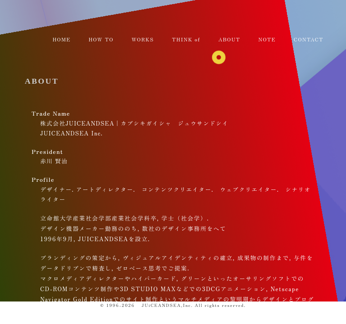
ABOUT (42, 81)
